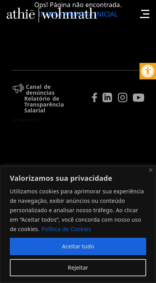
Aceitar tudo (78, 246)
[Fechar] (150, 170)
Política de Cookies (66, 229)
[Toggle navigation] (143, 9)
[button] (147, 71)
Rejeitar (78, 267)
